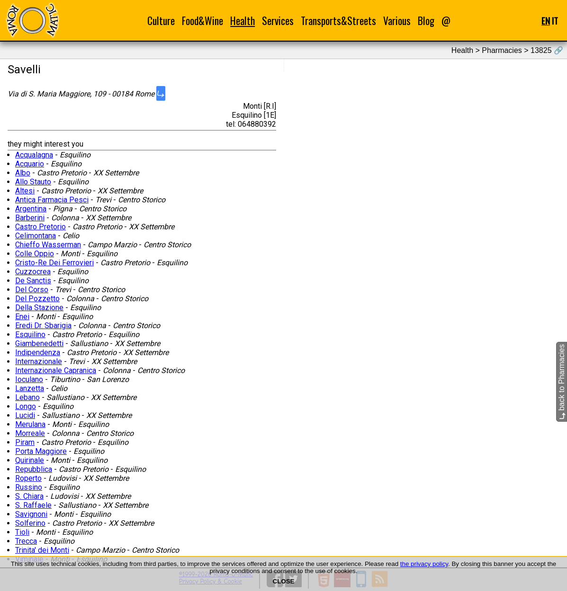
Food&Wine (202, 20)
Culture (161, 20)
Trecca (26, 541)
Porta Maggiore (41, 451)
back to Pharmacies (562, 381)
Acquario (29, 163)
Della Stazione (39, 307)
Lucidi (25, 415)
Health (242, 20)
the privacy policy (424, 563)
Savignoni (31, 514)
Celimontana (35, 235)
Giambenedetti (39, 343)
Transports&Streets (338, 20)
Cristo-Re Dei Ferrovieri (54, 262)
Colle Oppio (34, 253)
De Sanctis (33, 280)
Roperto (28, 478)
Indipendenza (37, 352)
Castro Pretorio (40, 226)
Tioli (22, 532)
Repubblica (33, 469)
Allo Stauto (33, 181)
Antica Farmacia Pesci (52, 199)
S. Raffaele (33, 505)
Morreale (30, 433)
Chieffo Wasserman (48, 244)
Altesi (25, 190)
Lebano (27, 397)
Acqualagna (34, 154)
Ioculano (29, 379)
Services (278, 20)
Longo (25, 406)
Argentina (30, 208)
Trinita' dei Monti (42, 550)
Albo (22, 172)
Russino (28, 487)
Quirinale (29, 460)
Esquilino (30, 334)
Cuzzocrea (33, 271)
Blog (426, 20)
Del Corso (31, 289)
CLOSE (284, 581)
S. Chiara (29, 496)
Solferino (30, 523)
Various (397, 20)
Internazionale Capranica (55, 370)
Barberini (30, 217)
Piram (25, 442)
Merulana (30, 424)
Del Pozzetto (37, 298)
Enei (22, 316)
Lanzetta (29, 388)
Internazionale (38, 361)
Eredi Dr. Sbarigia (43, 325)
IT (555, 20)
